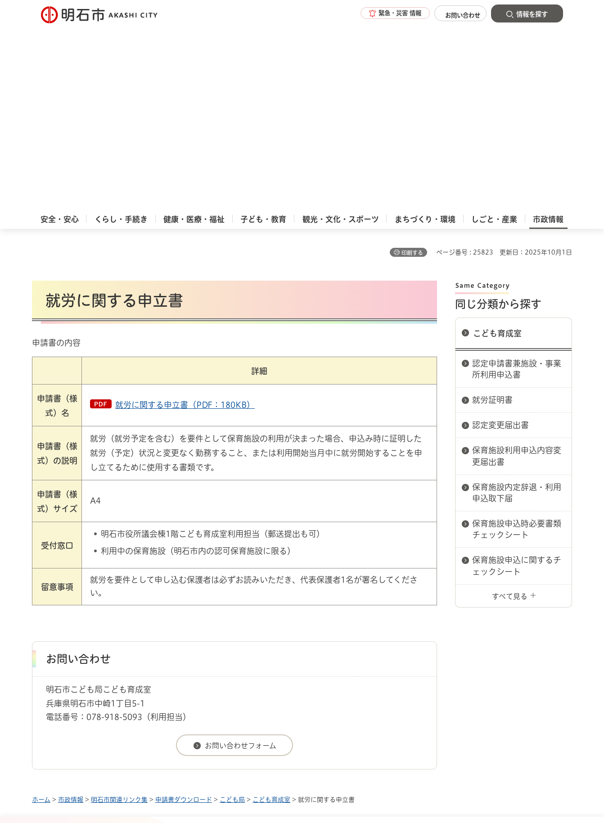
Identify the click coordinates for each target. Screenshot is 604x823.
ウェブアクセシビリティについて (230, 642)
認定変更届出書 (500, 236)
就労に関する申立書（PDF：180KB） (185, 215)
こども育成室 (497, 144)
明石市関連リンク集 (119, 610)
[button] (383, 14)
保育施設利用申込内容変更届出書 (516, 266)
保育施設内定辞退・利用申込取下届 (516, 303)
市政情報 (70, 610)
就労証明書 (492, 210)
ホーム (41, 610)
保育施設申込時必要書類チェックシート (516, 339)
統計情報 (329, 778)
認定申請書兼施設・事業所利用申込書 (516, 179)
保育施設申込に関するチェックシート (516, 376)
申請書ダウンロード (183, 610)
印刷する (412, 63)
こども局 (232, 610)
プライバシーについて (358, 642)
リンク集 (447, 642)
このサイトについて (106, 642)
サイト (511, 642)
